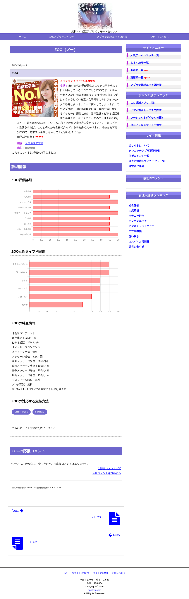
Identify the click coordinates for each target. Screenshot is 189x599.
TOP (66, 573)
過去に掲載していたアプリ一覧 (147, 160)
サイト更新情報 (101, 573)
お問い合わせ (118, 573)
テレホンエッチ (138, 220)
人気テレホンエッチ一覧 (144, 55)
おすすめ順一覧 (139, 62)
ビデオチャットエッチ (141, 226)
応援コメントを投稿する (106, 473)
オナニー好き (136, 215)
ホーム (23, 36)
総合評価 (134, 205)
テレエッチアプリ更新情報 (144, 150)
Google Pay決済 (21, 412)
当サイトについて (160, 36)
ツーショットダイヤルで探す (147, 117)
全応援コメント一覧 (109, 468)
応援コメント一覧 (139, 155)
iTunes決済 (39, 412)
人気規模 (134, 210)
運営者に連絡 (136, 166)
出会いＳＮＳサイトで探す (145, 125)
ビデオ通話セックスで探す (145, 110)
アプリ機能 (135, 231)
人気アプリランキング (61, 36)
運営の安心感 (136, 246)
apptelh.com (94, 590)
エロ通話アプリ (34, 143)
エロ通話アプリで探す (143, 102)
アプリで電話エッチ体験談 (112, 36)
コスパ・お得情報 (139, 241)
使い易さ (134, 236)
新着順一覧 (139, 70)
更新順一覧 (140, 77)
